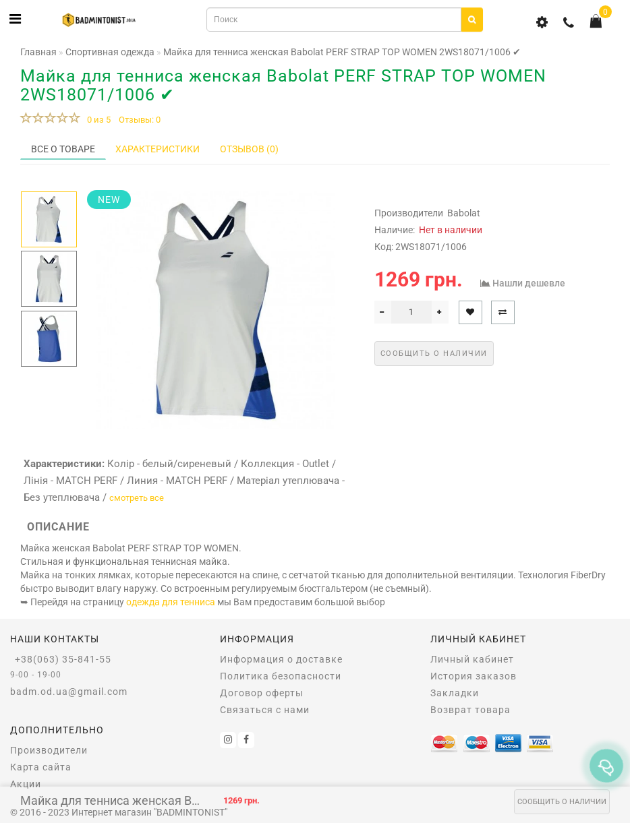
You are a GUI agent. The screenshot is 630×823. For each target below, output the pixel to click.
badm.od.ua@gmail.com (68, 691)
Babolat (463, 213)
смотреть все (136, 498)
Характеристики (157, 149)
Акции (25, 784)
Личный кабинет (472, 659)
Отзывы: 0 (140, 120)
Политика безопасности (280, 676)
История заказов (473, 676)
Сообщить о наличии (561, 801)
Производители (49, 750)
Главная (38, 52)
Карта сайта (40, 767)
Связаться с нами (265, 709)
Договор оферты (262, 693)
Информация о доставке (281, 659)
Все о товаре (63, 149)
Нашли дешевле (528, 283)
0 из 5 (97, 120)
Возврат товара (470, 709)
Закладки (454, 693)
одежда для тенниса (170, 602)
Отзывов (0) (249, 149)
